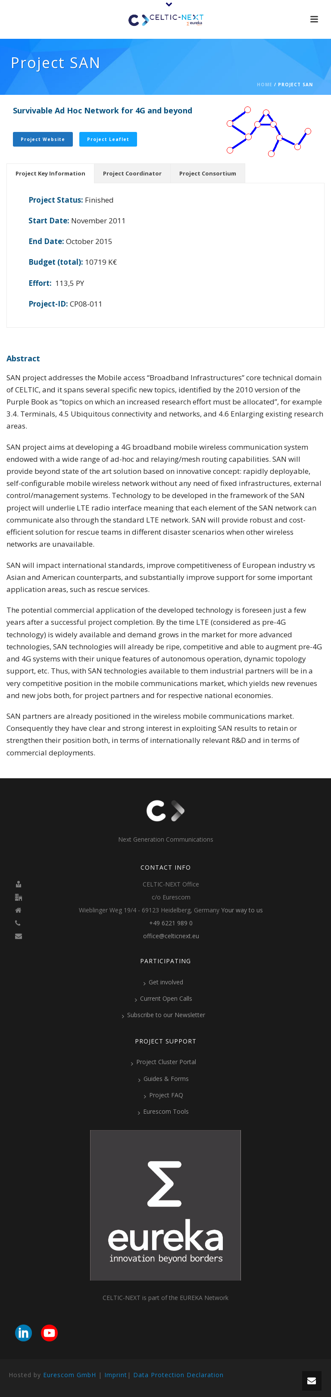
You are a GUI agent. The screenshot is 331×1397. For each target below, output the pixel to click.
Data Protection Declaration (178, 1375)
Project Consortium (207, 173)
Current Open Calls (163, 998)
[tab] (50, 173)
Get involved (163, 982)
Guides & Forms (163, 1078)
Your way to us (242, 910)
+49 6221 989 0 (171, 923)
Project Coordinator (132, 173)
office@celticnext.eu (171, 936)
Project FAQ (163, 1095)
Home (264, 84)
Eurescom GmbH (69, 1375)
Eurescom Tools (163, 1111)
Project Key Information (50, 173)
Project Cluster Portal (163, 1062)
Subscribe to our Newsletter (163, 1015)
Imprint (115, 1375)
